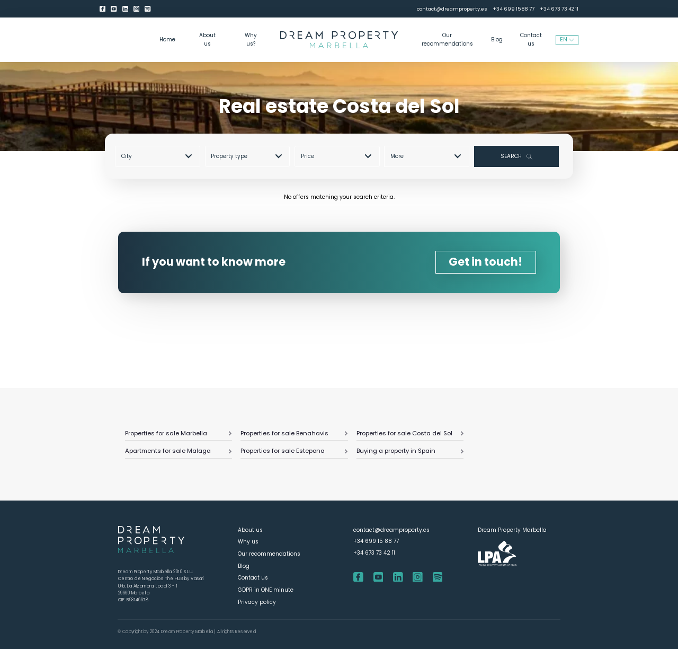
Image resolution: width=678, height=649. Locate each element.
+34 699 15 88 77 (513, 8)
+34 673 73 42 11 (559, 8)
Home (167, 39)
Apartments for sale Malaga (178, 450)
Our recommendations (447, 39)
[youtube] (114, 9)
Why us (248, 542)
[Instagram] (136, 9)
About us (207, 39)
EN (567, 39)
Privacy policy (257, 602)
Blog (497, 39)
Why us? (251, 39)
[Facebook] (102, 9)
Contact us (531, 39)
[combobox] (160, 156)
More (425, 156)
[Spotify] (147, 9)
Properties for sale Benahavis (293, 433)
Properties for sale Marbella (178, 433)
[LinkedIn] (125, 9)
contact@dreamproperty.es (452, 8)
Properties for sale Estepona (293, 450)
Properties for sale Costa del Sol (409, 433)
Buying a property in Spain (409, 450)
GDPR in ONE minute (265, 590)
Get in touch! (485, 261)
